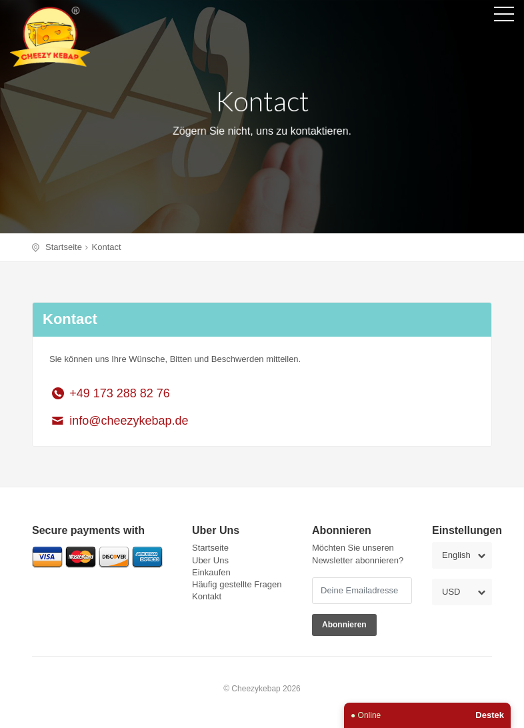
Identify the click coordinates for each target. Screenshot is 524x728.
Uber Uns (210, 560)
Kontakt (206, 596)
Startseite (63, 247)
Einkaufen (211, 572)
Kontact (106, 247)
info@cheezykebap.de (119, 420)
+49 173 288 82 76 (109, 393)
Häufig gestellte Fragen (236, 584)
